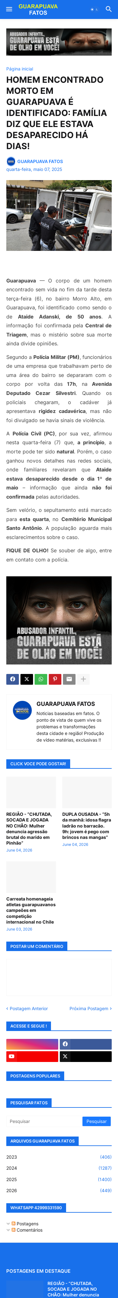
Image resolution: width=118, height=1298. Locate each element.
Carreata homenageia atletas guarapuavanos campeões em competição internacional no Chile (31, 910)
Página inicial (19, 69)
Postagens (25, 1223)
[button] (8, 9)
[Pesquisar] (44, 1121)
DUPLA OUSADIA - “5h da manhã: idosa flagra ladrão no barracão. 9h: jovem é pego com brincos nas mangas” (86, 825)
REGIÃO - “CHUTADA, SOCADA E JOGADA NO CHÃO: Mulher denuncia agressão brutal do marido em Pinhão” (29, 828)
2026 (59, 1190)
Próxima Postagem (89, 1008)
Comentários (27, 1230)
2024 (59, 1168)
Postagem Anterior (29, 1008)
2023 (59, 1157)
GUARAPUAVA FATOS (66, 704)
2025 (59, 1179)
